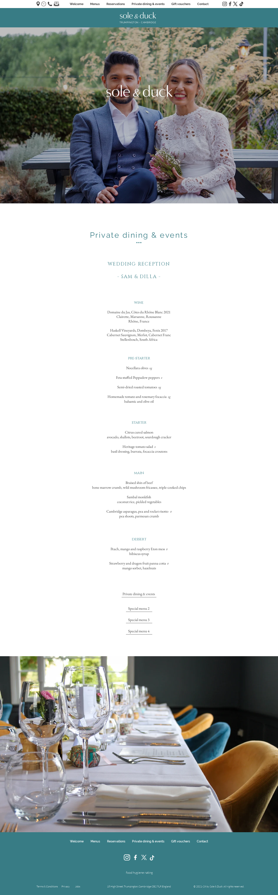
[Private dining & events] (139, 594)
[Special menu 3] (139, 620)
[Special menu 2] (139, 608)
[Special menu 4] (139, 631)
